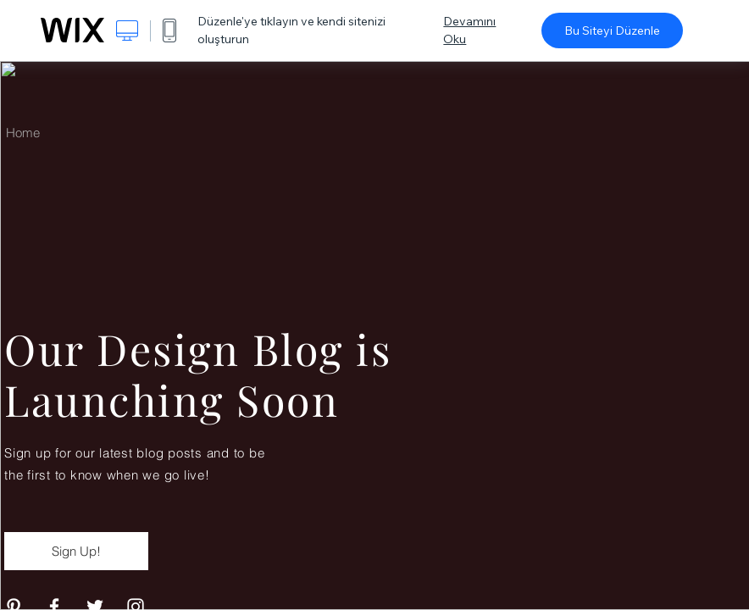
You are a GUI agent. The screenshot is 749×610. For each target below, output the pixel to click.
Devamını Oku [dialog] (469, 30)
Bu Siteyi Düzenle (612, 30)
